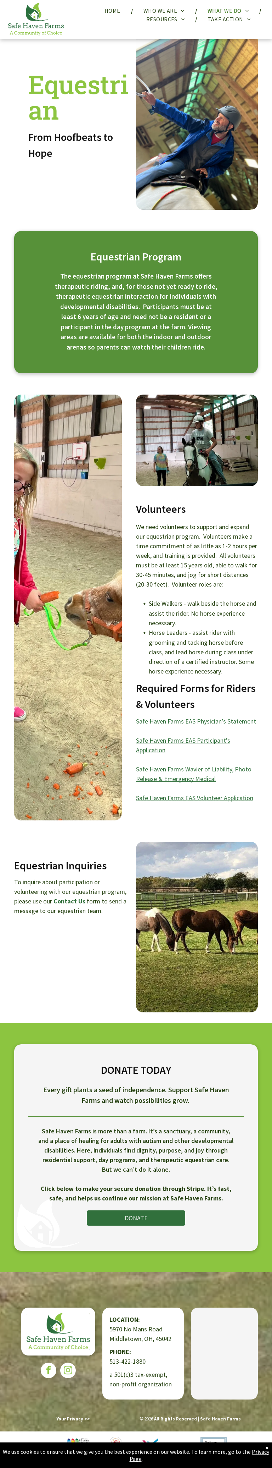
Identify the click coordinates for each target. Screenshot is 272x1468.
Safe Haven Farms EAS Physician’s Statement (196, 721)
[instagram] (68, 1371)
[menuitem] (113, 10)
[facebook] (48, 1371)
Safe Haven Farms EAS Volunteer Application (194, 798)
